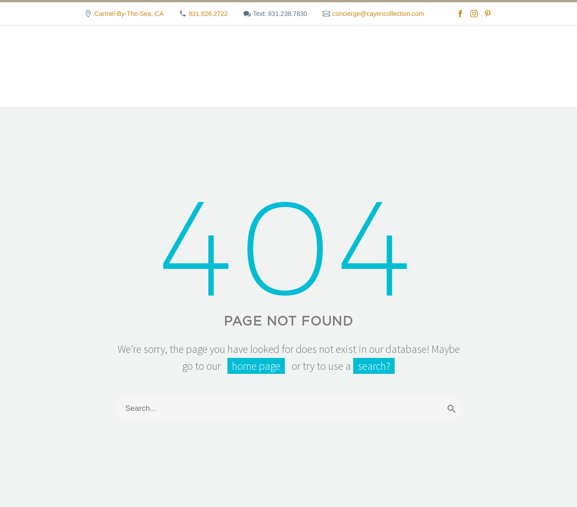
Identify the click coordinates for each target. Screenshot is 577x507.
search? (374, 366)
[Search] (288, 408)
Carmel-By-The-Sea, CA (129, 13)
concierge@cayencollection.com (378, 13)
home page (256, 366)
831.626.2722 (208, 13)
